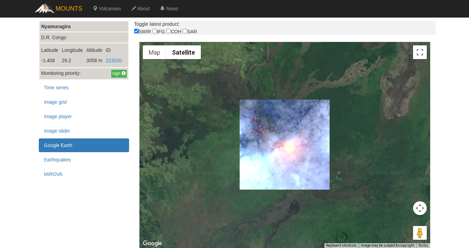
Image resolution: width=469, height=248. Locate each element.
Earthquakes (57, 159)
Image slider (57, 131)
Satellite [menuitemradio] (183, 52)
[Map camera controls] (420, 208)
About (140, 8)
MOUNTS (69, 8)
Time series (56, 87)
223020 (114, 60)
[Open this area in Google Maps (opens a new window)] (152, 243)
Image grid (55, 102)
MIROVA (53, 174)
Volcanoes (107, 8)
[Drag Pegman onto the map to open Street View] (420, 233)
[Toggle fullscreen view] (420, 52)
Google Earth (58, 145)
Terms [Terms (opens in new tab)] (423, 245)
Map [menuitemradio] (154, 52)
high (118, 73)
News (169, 8)
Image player (58, 116)
